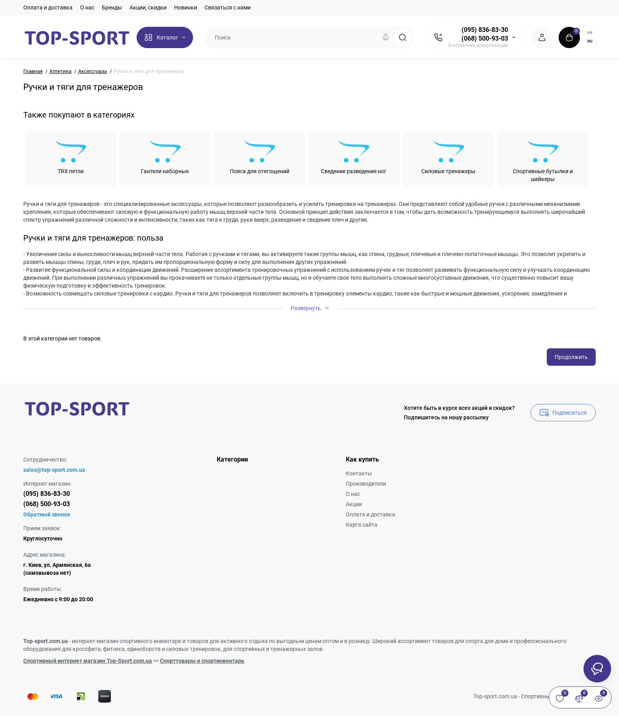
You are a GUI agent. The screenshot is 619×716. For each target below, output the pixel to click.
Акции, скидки (148, 7)
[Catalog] (165, 37)
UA (590, 32)
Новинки (185, 7)
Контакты (359, 473)
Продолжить (571, 357)
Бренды (112, 7)
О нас (87, 7)
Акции (354, 504)
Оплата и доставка (48, 7)
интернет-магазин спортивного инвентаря (126, 641)
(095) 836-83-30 (484, 30)
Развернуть (310, 308)
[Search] (385, 37)
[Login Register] (542, 37)
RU (590, 41)
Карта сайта (361, 525)
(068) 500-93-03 (484, 38)
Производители (366, 483)
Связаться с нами (227, 7)
